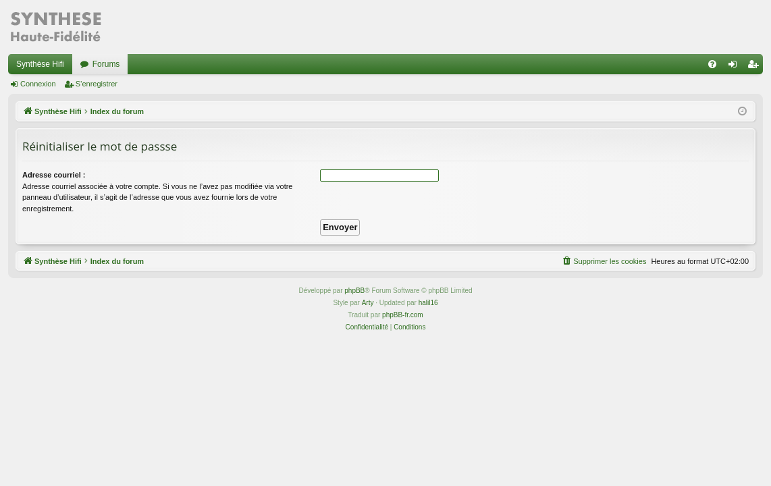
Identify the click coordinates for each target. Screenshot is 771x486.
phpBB (354, 290)
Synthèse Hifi (40, 64)
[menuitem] (712, 64)
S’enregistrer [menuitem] (756, 66)
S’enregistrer (96, 84)
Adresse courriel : (54, 175)
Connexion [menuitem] (735, 66)
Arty (368, 302)
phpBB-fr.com (402, 315)
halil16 (428, 302)
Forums (106, 64)
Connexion (38, 84)
